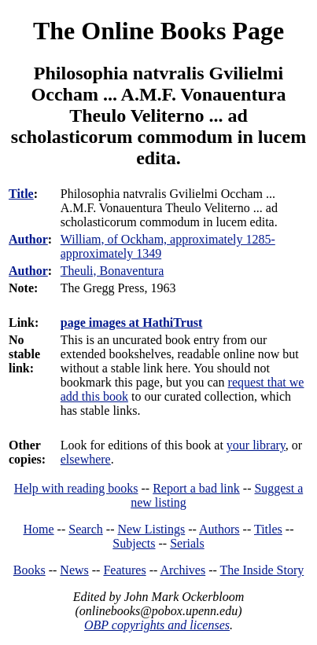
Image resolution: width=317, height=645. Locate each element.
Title (21, 193)
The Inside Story (262, 570)
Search (85, 529)
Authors (219, 529)
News (74, 570)
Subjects (133, 543)
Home (39, 529)
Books (29, 570)
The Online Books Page (158, 30)
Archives (182, 570)
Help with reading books (76, 488)
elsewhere (86, 459)
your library (256, 445)
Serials (187, 543)
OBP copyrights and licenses (157, 625)
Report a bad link (196, 488)
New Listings (151, 529)
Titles (268, 529)
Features (124, 570)
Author (28, 239)
